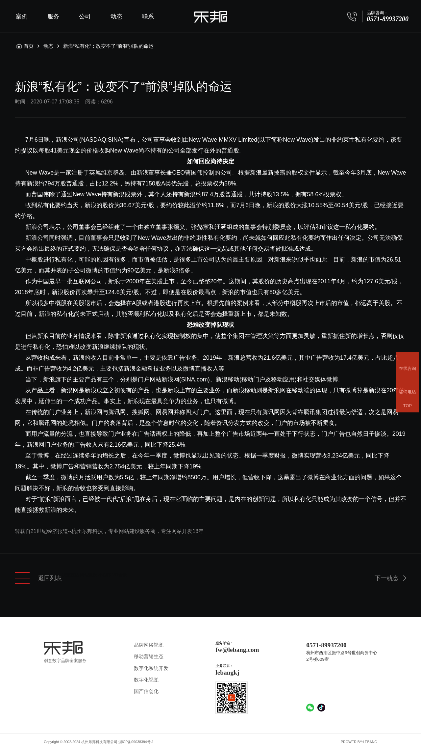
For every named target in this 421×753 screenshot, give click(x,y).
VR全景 (119, 574)
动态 (116, 16)
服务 (53, 16)
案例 (22, 16)
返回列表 (38, 578)
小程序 (104, 574)
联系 (148, 16)
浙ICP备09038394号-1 (136, 742)
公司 (85, 16)
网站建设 (88, 574)
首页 (25, 46)
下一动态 (386, 578)
